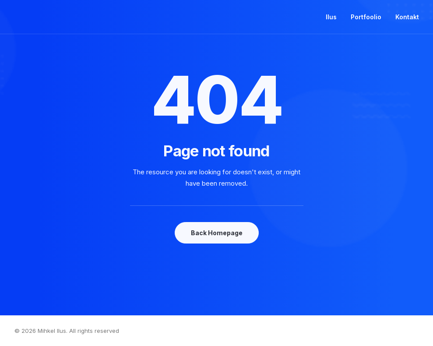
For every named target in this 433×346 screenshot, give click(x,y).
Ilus (331, 17)
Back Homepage (217, 233)
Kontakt (407, 17)
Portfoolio (366, 17)
